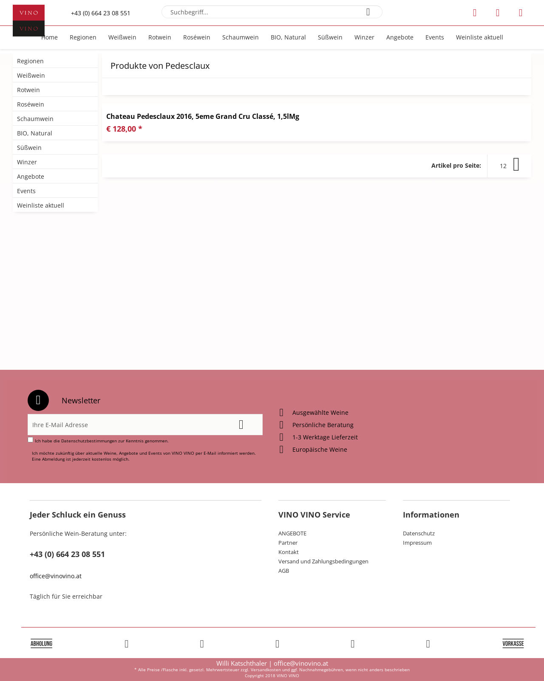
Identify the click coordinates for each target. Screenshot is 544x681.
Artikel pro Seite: (456, 165)
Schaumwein (35, 119)
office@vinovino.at (56, 576)
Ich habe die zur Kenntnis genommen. (102, 441)
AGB (283, 570)
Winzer (27, 162)
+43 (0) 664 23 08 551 (100, 13)
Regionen (30, 61)
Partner (288, 542)
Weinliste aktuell (40, 205)
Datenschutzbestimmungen (89, 441)
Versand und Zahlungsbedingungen (323, 561)
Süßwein (29, 148)
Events (26, 191)
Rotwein (28, 90)
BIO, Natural (34, 133)
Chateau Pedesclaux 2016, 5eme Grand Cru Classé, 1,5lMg (202, 116)
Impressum (417, 542)
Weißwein (31, 75)
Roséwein (30, 104)
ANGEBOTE (292, 533)
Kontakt (288, 552)
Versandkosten (266, 670)
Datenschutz (419, 533)
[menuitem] (272, 12)
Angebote (30, 176)
